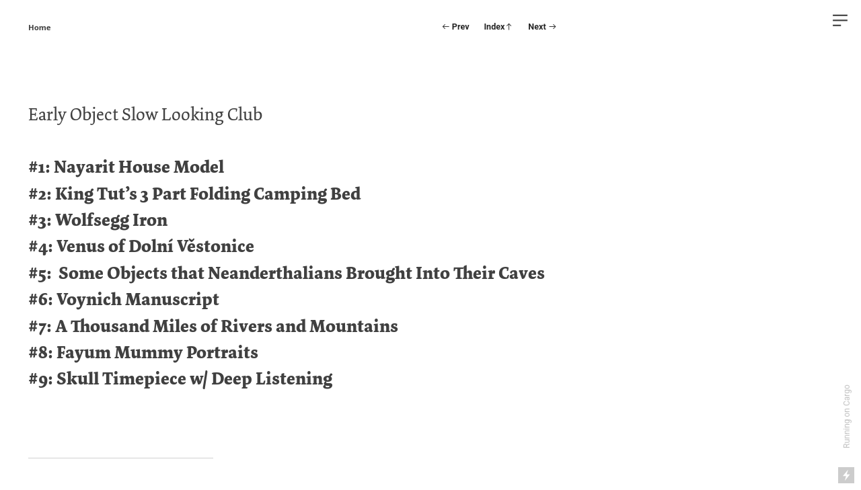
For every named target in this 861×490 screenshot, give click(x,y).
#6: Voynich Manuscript (123, 299)
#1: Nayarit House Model (126, 167)
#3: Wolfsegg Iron (97, 220)
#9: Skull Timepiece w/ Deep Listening (180, 379)
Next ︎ (542, 27)
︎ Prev (455, 27)
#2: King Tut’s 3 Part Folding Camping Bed (194, 194)
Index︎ (498, 27)
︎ (840, 20)
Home (39, 27)
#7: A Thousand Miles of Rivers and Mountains (213, 326)
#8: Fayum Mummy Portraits (143, 352)
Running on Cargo (847, 416)
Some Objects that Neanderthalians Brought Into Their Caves (302, 273)
